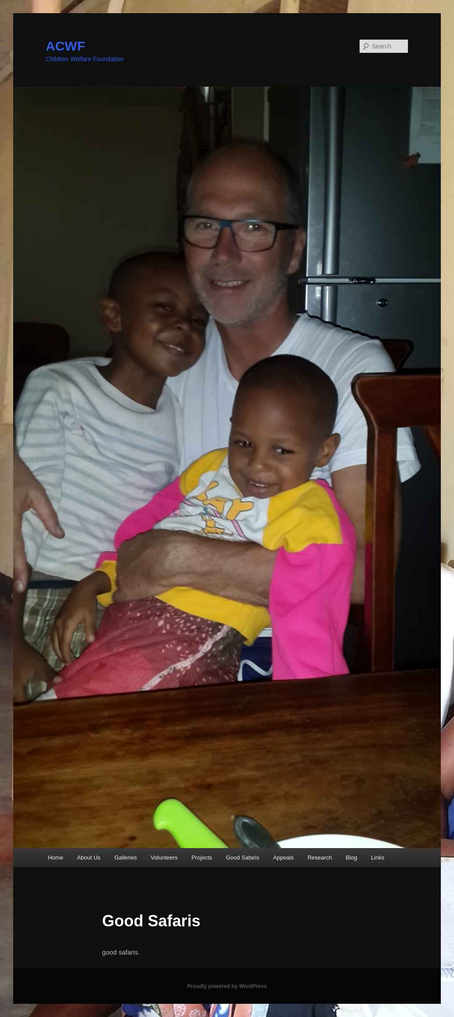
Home (55, 857)
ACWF (65, 46)
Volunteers (164, 857)
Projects (201, 857)
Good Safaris (242, 857)
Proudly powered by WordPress (227, 986)
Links (377, 857)
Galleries (125, 857)
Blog (351, 857)
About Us (88, 857)
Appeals (283, 857)
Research (319, 857)
